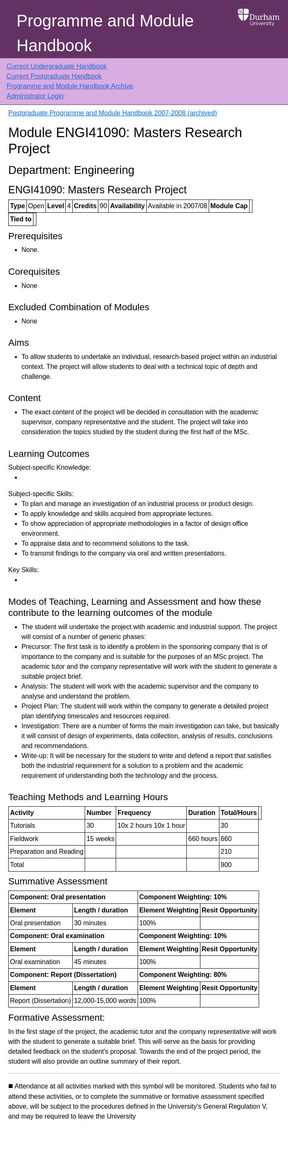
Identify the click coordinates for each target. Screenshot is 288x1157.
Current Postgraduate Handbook (54, 76)
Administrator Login (35, 96)
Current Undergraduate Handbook (57, 66)
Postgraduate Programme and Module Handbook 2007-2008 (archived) (112, 112)
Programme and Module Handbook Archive (70, 86)
